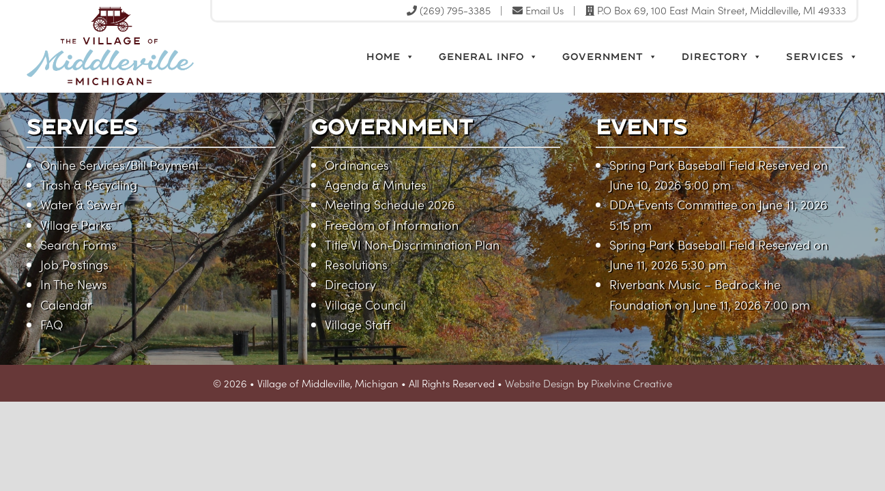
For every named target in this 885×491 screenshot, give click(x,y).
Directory (722, 56)
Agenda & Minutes (375, 184)
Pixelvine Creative (631, 383)
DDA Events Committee (673, 204)
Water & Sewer (80, 204)
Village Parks (75, 224)
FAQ (51, 324)
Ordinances (357, 164)
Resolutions (356, 264)
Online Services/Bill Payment (119, 164)
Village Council (365, 304)
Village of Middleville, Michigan (172, 46)
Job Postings (74, 264)
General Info (488, 56)
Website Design (540, 383)
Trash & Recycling (88, 184)
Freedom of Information (392, 224)
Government (610, 56)
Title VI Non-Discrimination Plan (412, 244)
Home (390, 56)
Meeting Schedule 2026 (389, 204)
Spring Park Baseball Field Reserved (709, 164)
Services (822, 56)
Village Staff (358, 324)
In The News (73, 284)
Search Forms (78, 244)
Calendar (66, 304)
